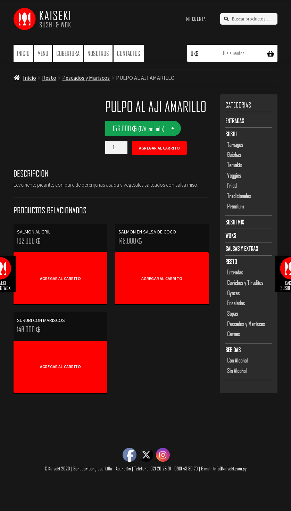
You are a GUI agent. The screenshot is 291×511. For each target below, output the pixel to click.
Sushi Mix (234, 222)
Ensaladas (236, 303)
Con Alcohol (237, 360)
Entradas (234, 121)
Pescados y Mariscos (86, 77)
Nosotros (98, 53)
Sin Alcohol (237, 370)
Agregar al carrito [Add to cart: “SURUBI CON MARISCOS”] (60, 366)
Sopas (232, 313)
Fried (231, 185)
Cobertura (68, 53)
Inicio (23, 53)
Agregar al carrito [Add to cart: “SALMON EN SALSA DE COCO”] (161, 278)
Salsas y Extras (241, 248)
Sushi (230, 134)
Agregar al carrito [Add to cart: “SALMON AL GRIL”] (60, 278)
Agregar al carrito (159, 148)
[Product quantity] (116, 147)
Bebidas (233, 350)
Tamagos (235, 144)
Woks (230, 235)
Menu (43, 53)
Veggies (234, 175)
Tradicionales (239, 195)
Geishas (234, 154)
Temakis (234, 165)
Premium (235, 206)
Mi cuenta (196, 19)
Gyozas (233, 293)
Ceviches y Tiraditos (245, 282)
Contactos (128, 53)
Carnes (233, 334)
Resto (49, 77)
